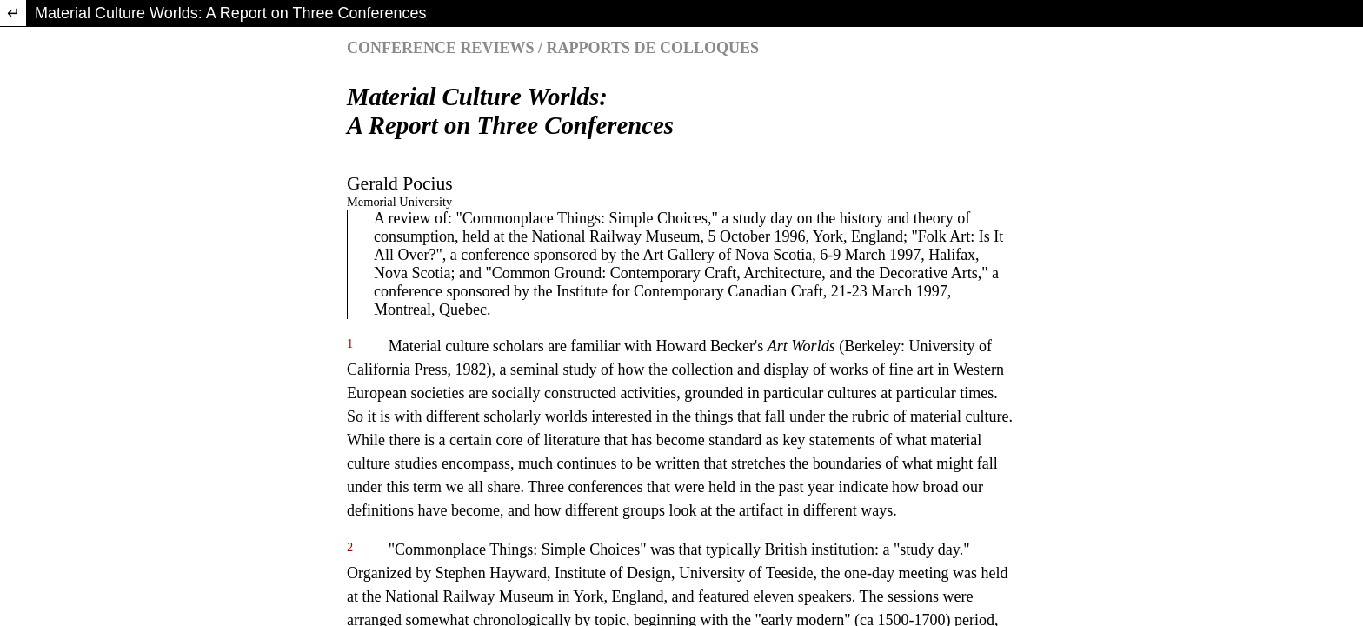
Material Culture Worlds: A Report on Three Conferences (231, 13)
